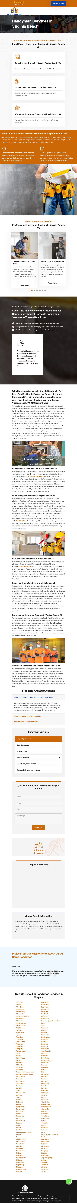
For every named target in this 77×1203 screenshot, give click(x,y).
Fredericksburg (46, 1050)
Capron (43, 1115)
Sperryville (19, 1060)
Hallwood (44, 1037)
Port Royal (19, 1101)
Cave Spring (45, 1106)
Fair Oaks (44, 1057)
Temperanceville (21, 1041)
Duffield (43, 1067)
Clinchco (44, 1085)
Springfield (19, 1057)
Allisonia (44, 1157)
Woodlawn (19, 997)
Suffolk (18, 1046)
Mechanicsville (21, 1148)
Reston (18, 1094)
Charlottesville (46, 1097)
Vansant (19, 1020)
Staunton (19, 1053)
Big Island (44, 1139)
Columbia (44, 1081)
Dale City (44, 1078)
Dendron (44, 1069)
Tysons (18, 1025)
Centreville (44, 1104)
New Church (20, 1132)
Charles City (45, 1099)
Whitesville (19, 1004)
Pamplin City (20, 1111)
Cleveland (44, 1090)
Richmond (19, 1092)
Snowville (19, 1069)
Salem (18, 1088)
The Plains (19, 1037)
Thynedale (19, 1034)
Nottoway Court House (24, 1122)
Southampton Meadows (24, 1064)
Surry (18, 1043)
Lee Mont (44, 1004)
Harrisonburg (45, 1027)
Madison (19, 1162)
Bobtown (44, 1134)
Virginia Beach (21, 1016)
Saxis (18, 1081)
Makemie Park (21, 1159)
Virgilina (19, 1018)
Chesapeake (45, 1094)
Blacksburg (45, 1136)
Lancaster (44, 1006)
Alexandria (44, 1159)
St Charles (19, 1055)
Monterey (19, 1139)
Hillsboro (44, 1020)
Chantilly (44, 1101)
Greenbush (45, 1039)
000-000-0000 (58, 3)
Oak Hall (19, 1120)
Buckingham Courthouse (49, 1125)
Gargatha (44, 1046)
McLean (19, 1150)
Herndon (44, 1023)
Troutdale (19, 1030)
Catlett (43, 1111)
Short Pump (20, 1071)
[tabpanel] (24, 251)
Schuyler (19, 1078)
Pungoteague (20, 1097)
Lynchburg (44, 992)
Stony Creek (20, 1048)
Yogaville (19, 995)
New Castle (20, 1134)
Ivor (42, 1016)
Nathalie (19, 1136)
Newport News (21, 1129)
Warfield (19, 1011)
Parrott (18, 1108)
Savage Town (20, 1083)
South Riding (20, 1067)
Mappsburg (20, 1155)
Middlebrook (20, 1145)
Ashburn (44, 1150)
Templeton (20, 1039)
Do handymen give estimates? (25, 712)
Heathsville (45, 1025)
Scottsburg (20, 1074)
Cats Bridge (45, 1108)
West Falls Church (22, 1006)
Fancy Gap (45, 1053)
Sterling (18, 1050)
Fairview (44, 1055)
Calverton (44, 1118)
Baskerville (45, 1145)
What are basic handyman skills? (27, 707)
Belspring (44, 1141)
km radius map (38, 877)
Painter (18, 1115)
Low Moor (44, 997)
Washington (20, 1009)
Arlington (44, 1153)
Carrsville (44, 1113)
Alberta (43, 1162)
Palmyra (19, 1113)
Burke (43, 1122)
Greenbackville (46, 1041)
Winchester (20, 999)
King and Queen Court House (51, 1011)
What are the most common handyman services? (33, 688)
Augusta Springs (47, 1148)
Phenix (18, 1104)
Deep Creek (45, 1074)
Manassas (19, 1157)
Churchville (45, 1092)
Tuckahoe (19, 1027)
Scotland (19, 1076)
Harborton (44, 1030)
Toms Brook (20, 1032)
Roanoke (19, 1090)
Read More (24, 276)
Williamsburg (20, 1002)
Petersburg (20, 1106)
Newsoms (19, 1127)
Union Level (20, 1023)
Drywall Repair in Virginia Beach (52, 253)
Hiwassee (44, 1018)
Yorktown (19, 992)
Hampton (44, 1034)
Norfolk (18, 1125)
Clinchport (44, 1083)
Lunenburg (45, 995)
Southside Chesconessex (25, 1062)
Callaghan (44, 1120)
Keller (43, 1013)
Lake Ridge (45, 1009)
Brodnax (44, 1127)
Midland (18, 1143)
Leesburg (44, 1002)
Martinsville (20, 1153)
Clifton (43, 1088)
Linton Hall (45, 999)
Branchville (45, 1129)
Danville (43, 1076)
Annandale (45, 1155)
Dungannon (45, 1064)
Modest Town (21, 1141)
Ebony (43, 1062)
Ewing (43, 1060)
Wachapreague (21, 1013)
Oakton (18, 1118)
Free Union (45, 1048)
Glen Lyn (44, 1043)
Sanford (19, 1085)
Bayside (44, 1143)
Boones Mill (45, 1132)
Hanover (44, 1032)
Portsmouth (20, 1099)
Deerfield (44, 1071)
